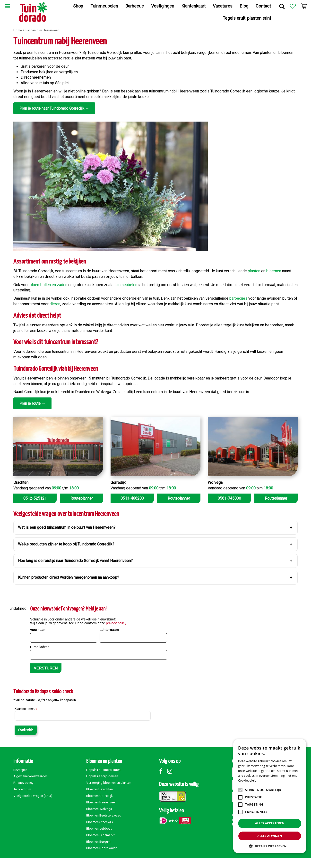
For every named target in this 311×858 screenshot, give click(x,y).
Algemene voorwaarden (30, 776)
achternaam (109, 630)
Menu (7, 6)
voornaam (38, 630)
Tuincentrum (22, 789)
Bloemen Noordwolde (101, 848)
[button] (269, 846)
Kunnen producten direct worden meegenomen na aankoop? (68, 577)
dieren (55, 304)
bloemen (273, 271)
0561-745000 (229, 498)
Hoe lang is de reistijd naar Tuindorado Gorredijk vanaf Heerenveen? (75, 560)
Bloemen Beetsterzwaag (103, 815)
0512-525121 (35, 498)
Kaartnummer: (26, 709)
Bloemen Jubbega (99, 828)
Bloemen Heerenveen (101, 802)
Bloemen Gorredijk (99, 796)
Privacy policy (23, 782)
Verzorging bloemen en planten (108, 782)
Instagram (170, 771)
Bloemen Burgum (98, 841)
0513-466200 (132, 498)
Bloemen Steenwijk (99, 822)
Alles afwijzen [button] (269, 836)
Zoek (281, 6)
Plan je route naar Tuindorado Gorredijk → (54, 108)
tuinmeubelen (125, 284)
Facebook (162, 771)
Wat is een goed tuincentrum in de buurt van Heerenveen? (66, 527)
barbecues (238, 298)
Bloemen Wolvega (99, 809)
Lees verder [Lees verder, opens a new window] (266, 780)
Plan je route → (32, 403)
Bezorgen (20, 770)
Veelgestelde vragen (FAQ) (32, 796)
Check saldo (25, 730)
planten (254, 271)
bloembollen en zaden (48, 284)
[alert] (269, 796)
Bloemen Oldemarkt (100, 835)
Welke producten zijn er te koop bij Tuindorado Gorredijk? (66, 544)
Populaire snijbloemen (102, 776)
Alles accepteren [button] (270, 823)
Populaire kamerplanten (103, 770)
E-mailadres (39, 647)
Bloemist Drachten (99, 789)
